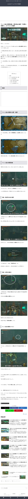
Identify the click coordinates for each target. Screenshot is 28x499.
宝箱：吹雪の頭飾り (13, 82)
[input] (14, 489)
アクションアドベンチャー (5, 403)
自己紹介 (14, 494)
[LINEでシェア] (9, 411)
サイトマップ (21, 495)
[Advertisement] (14, 14)
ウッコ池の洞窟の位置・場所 (14, 77)
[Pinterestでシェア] (18, 411)
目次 (12, 73)
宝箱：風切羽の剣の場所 (14, 80)
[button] (26, 488)
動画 (10, 75)
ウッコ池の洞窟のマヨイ (14, 83)
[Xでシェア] (5, 408)
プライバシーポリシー (7, 495)
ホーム (5, 494)
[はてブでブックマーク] (22, 408)
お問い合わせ (23, 494)
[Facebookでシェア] (14, 408)
